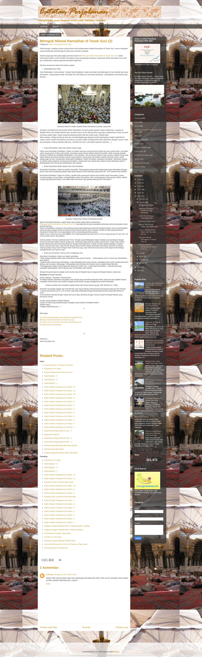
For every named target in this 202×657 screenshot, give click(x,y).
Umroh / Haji (66, 44)
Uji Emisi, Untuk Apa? (147, 221)
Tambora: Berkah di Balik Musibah (152, 323)
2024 (139, 179)
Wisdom (138, 159)
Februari (142, 260)
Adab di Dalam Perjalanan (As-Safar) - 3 (59, 420)
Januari (142, 263)
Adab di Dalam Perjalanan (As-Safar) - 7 (59, 405)
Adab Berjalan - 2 (50, 380)
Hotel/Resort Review (142, 155)
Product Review (140, 163)
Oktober (142, 199)
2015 (139, 196)
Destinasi (44, 26)
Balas (48, 584)
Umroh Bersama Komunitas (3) (56, 548)
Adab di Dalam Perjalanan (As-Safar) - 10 (60, 394)
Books (137, 126)
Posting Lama (122, 627)
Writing (137, 144)
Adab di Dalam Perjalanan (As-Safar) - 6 (59, 409)
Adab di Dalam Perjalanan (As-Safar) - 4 (59, 416)
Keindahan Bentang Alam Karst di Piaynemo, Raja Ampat (65, 544)
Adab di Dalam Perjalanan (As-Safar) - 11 (60, 391)
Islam (51, 44)
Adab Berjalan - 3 (50, 376)
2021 (139, 183)
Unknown (50, 575)
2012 (139, 270)
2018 (139, 186)
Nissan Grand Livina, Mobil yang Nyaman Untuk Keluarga (153, 433)
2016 (139, 193)
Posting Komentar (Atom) (88, 636)
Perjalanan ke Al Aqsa (52, 369)
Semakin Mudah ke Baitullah (50, 325)
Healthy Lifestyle (141, 147)
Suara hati (138, 167)
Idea (136, 136)
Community (139, 151)
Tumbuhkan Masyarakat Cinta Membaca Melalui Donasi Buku (154, 343)
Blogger (116, 652)
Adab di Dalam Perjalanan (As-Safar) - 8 (59, 402)
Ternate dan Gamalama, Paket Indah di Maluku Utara (154, 285)
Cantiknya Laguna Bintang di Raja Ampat (59, 541)
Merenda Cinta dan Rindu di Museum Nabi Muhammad (60, 322)
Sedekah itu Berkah (146, 205)
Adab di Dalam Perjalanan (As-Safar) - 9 (59, 398)
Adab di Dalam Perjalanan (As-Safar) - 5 (59, 413)
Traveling (57, 44)
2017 (139, 189)
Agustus (142, 202)
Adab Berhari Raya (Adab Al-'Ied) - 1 (58, 442)
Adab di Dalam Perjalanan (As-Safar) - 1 (59, 427)
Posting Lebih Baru (48, 627)
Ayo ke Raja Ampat (143, 72)
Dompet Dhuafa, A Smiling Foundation (58, 365)
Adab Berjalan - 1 (50, 383)
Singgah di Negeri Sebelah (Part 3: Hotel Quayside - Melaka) (67, 526)
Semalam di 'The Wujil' (52, 537)
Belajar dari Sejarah (51, 434)
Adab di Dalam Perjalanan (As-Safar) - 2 (59, 424)
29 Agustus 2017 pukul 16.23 (66, 575)
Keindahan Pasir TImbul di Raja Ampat (58, 482)
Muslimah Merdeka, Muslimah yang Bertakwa (146, 211)
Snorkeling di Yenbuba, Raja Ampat (57, 533)
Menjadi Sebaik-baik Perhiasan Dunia (58, 372)
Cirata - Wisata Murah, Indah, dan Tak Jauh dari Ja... (147, 232)
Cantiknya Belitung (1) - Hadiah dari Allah (154, 399)
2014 (139, 267)
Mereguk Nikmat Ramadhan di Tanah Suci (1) (100, 56)
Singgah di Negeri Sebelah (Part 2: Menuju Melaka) (63, 530)
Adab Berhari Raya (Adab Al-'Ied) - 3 (58, 431)
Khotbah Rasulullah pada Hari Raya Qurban (60, 445)
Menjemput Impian (142, 417)
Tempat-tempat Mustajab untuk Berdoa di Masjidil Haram (61, 317)
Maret (141, 256)
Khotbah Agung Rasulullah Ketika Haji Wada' (61, 453)
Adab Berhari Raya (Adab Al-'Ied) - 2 (58, 438)
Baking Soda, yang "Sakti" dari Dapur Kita (148, 226)
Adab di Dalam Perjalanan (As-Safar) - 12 (60, 387)
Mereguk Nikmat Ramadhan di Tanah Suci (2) (147, 239)
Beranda (56, 26)
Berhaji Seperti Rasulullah (54, 449)
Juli (140, 253)
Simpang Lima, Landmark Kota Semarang (60, 497)
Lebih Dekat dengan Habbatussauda (146, 217)
